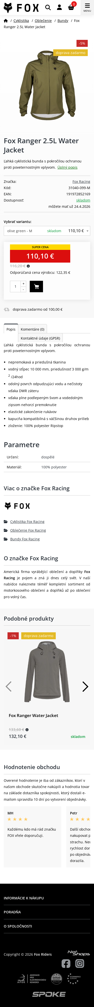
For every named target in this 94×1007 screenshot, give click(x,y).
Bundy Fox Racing (22, 539)
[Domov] (6, 20)
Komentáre (32, 329)
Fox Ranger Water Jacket (33, 715)
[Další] (85, 686)
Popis (11, 329)
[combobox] (47, 231)
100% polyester (54, 467)
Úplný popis (68, 167)
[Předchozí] (9, 686)
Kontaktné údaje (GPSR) (40, 338)
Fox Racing (81, 181)
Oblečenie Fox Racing (25, 530)
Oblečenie (43, 20)
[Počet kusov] (15, 286)
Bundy (63, 20)
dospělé (47, 457)
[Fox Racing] (47, 508)
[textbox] (47, 230)
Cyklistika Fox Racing (24, 521)
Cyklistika (21, 20)
